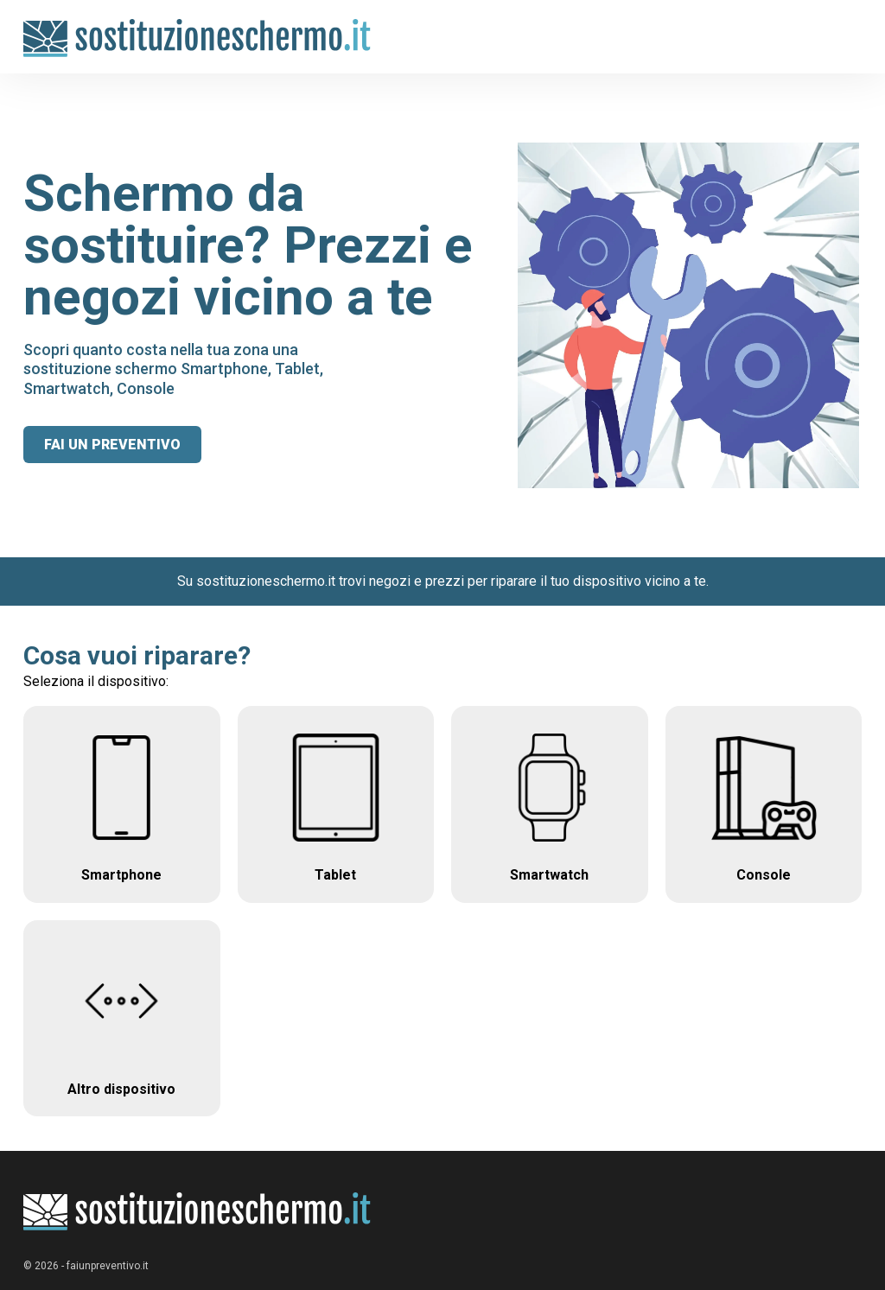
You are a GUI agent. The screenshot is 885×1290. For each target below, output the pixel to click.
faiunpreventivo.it (108, 1266)
